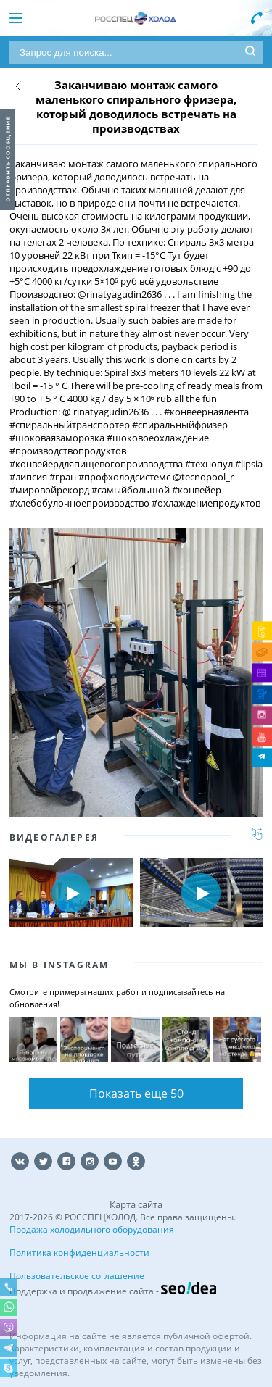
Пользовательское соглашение (76, 1276)
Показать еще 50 (136, 1093)
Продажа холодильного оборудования (91, 1229)
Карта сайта (136, 1204)
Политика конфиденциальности (79, 1252)
